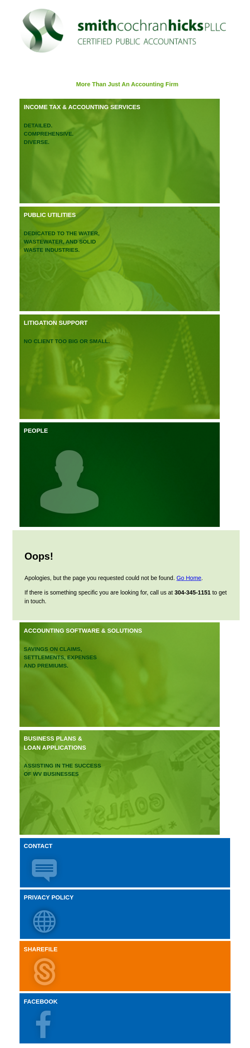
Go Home (189, 578)
